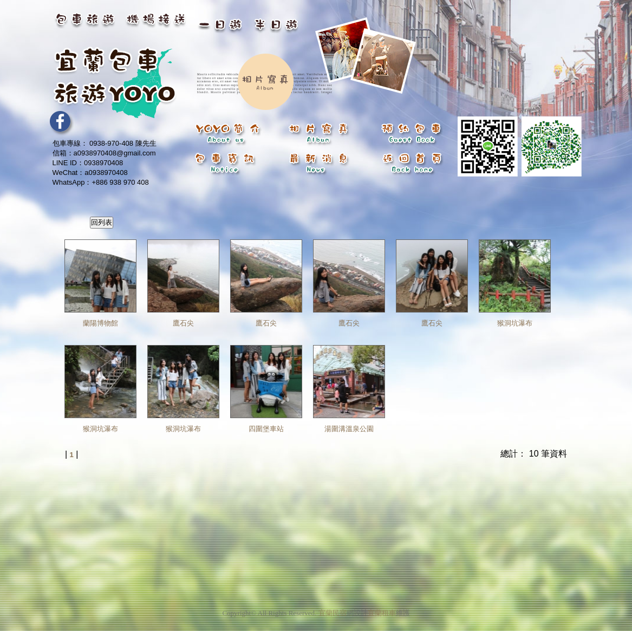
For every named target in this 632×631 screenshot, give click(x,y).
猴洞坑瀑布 (514, 323)
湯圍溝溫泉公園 (349, 429)
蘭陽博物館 (100, 323)
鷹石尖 (183, 323)
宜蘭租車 (382, 611)
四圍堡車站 (266, 429)
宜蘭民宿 (332, 611)
